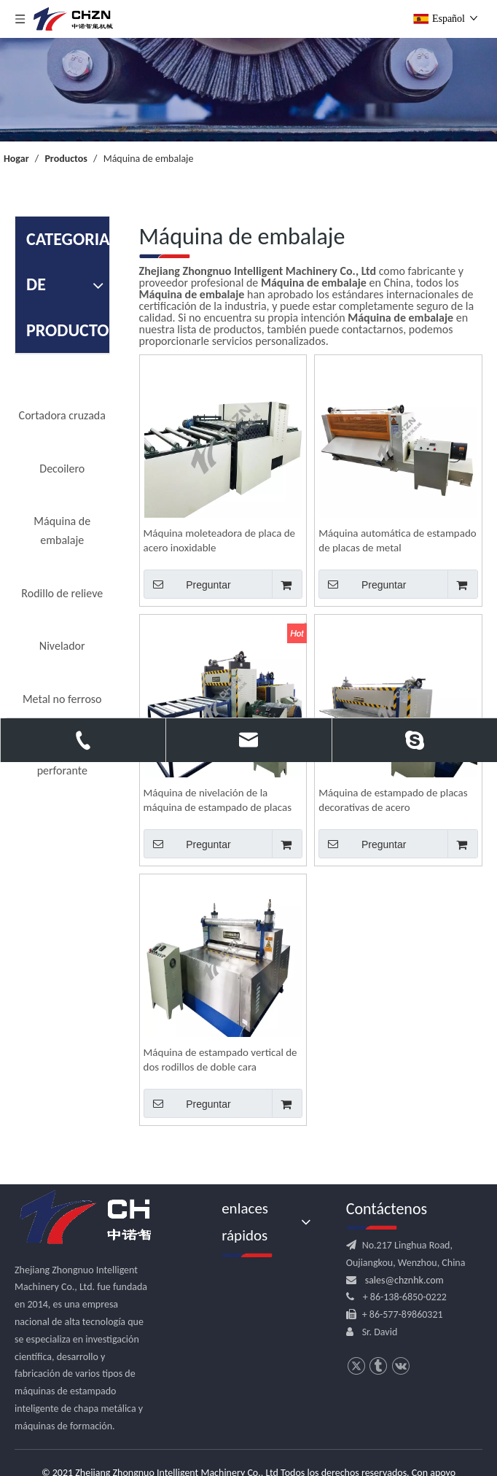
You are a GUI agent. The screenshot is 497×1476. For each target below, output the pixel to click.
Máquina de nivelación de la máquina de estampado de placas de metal (218, 800)
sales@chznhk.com (404, 1280)
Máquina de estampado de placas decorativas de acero (392, 800)
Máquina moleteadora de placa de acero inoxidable (220, 540)
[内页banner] (248, 89)
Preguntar (187, 584)
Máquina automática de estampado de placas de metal (397, 540)
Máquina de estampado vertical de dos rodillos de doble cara (220, 1059)
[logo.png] (109, 1218)
